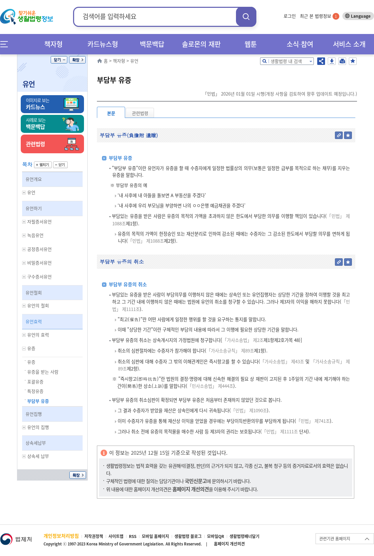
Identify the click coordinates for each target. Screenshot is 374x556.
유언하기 (34, 208)
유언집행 (34, 414)
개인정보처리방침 (61, 535)
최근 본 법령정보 (319, 16)
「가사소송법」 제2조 (243, 340)
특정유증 (35, 391)
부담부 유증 (38, 401)
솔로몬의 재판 (201, 44)
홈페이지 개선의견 (229, 544)
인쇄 (342, 61)
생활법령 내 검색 (286, 61)
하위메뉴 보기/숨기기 (24, 192)
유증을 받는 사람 (42, 371)
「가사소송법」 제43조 (282, 361)
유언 (28, 84)
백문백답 (152, 44)
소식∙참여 (300, 44)
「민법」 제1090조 (249, 410)
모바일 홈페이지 (155, 536)
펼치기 (43, 164)
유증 (31, 362)
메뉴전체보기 (6, 44)
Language (361, 16)
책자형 (53, 44)
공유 (321, 61)
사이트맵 (115, 536)
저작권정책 (93, 536)
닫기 (59, 60)
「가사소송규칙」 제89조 (230, 350)
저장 (332, 61)
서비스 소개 (349, 44)
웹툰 (250, 44)
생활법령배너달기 (244, 536)
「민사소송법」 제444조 (210, 386)
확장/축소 (77, 60)
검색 (246, 16)
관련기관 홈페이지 (334, 539)
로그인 (290, 16)
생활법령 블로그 (188, 536)
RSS (132, 536)
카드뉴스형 (102, 44)
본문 (111, 113)
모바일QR (215, 536)
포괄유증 (35, 381)
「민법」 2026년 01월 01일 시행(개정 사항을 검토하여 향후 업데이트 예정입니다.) (280, 93)
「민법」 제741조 (313, 421)
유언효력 (34, 321)
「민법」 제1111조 (280, 431)
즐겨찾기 (353, 61)
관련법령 (140, 113)
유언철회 (34, 292)
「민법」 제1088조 (146, 241)
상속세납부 (36, 442)
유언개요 (34, 179)
